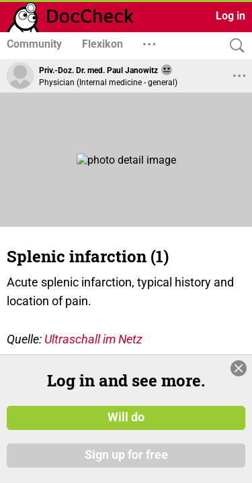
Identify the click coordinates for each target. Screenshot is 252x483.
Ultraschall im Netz (93, 339)
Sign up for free (126, 455)
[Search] (233, 46)
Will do (126, 418)
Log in (230, 15)
